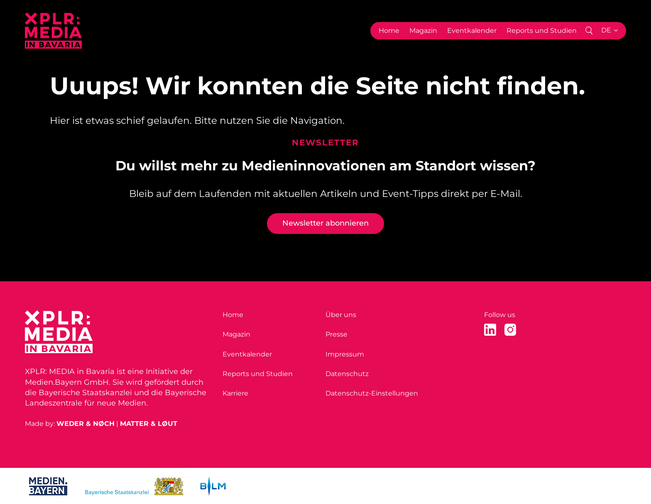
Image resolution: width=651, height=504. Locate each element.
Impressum (345, 354)
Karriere (235, 393)
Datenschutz (347, 374)
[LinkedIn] (490, 330)
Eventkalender (472, 30)
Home (389, 30)
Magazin (423, 30)
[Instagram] (510, 330)
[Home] (53, 30)
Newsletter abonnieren (325, 223)
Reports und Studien (542, 30)
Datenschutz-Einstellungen (372, 393)
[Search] (589, 30)
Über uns (341, 315)
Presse (337, 334)
